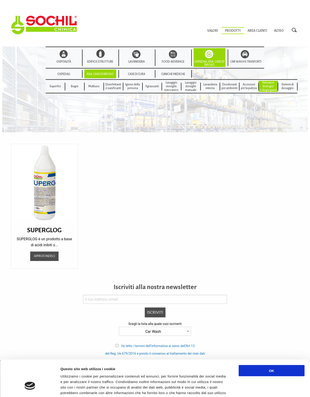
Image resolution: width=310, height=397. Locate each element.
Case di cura (136, 74)
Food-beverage (173, 61)
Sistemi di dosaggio (287, 86)
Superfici (55, 86)
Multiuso (94, 86)
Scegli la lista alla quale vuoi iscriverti (155, 324)
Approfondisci (44, 256)
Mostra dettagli (244, 388)
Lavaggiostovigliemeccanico (171, 86)
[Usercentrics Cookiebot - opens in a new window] (30, 388)
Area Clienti (257, 30)
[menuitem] (212, 30)
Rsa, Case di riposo (100, 74)
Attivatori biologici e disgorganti (268, 86)
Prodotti (233, 30)
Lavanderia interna (210, 86)
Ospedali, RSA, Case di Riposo (209, 63)
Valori (212, 30)
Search (295, 30)
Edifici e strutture (100, 61)
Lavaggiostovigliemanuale (191, 86)
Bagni (74, 86)
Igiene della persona (132, 86)
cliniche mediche (173, 74)
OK (271, 342)
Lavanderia (136, 61)
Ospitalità (63, 61)
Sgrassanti (152, 86)
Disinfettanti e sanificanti (113, 86)
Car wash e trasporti (245, 61)
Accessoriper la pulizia (249, 86)
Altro (279, 30)
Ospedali (63, 74)
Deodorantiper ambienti (229, 86)
